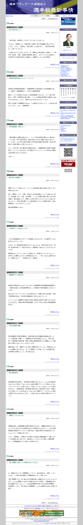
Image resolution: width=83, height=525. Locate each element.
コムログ (47, 523)
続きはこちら (55, 64)
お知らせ (56, 505)
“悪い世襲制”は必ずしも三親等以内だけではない (23, 462)
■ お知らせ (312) (65, 65)
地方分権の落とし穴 (15, 30)
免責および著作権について (48, 505)
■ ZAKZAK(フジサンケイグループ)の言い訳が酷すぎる (68, 138)
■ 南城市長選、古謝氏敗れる (68, 117)
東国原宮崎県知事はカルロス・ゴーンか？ (21, 78)
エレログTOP (27, 505)
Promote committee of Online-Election (41, 520)
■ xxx (62, 127)
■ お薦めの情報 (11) (66, 70)
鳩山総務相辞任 (13, 373)
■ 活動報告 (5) (64, 66)
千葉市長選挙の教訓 (15, 325)
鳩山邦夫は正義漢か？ (15, 177)
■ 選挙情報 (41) (64, 74)
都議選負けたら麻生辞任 (16, 275)
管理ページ (71, 16)
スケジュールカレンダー (68, 57)
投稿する (65, 16)
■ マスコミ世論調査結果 (67, 115)
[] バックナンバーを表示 (68, 97)
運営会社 (39, 505)
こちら (55, 508)
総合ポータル (9, 16)
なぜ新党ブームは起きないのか (18, 228)
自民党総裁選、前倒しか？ (17, 126)
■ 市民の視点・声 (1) (66, 76)
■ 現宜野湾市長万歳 (66, 125)
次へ (56, 19)
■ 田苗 (62, 129)
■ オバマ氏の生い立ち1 (67, 140)
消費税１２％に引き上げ (16, 415)
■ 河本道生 (63, 131)
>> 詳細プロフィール (67, 50)
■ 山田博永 (63, 128)
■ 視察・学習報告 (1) (66, 68)
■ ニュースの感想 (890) (66, 69)
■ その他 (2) (64, 72)
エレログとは (34, 505)
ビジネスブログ (53, 523)
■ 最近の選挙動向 (65, 118)
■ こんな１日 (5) (65, 73)
